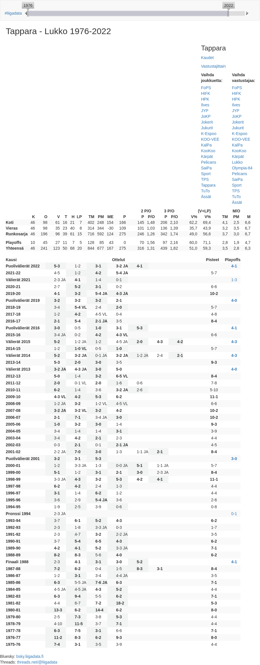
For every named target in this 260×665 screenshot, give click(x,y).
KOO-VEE (210, 139)
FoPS (206, 87)
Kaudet (207, 57)
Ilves (205, 105)
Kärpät (207, 156)
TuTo (205, 191)
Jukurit (207, 128)
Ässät (206, 196)
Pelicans (208, 162)
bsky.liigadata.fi (30, 656)
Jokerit (207, 122)
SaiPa (206, 168)
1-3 (234, 279)
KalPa (206, 145)
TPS (205, 179)
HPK (205, 99)
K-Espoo (208, 133)
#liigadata (13, 13)
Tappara (208, 185)
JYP (204, 110)
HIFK (205, 93)
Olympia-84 (242, 168)
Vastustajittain (213, 66)
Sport (205, 173)
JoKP (205, 116)
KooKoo (208, 150)
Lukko (237, 162)
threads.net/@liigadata (37, 662)
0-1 (234, 513)
